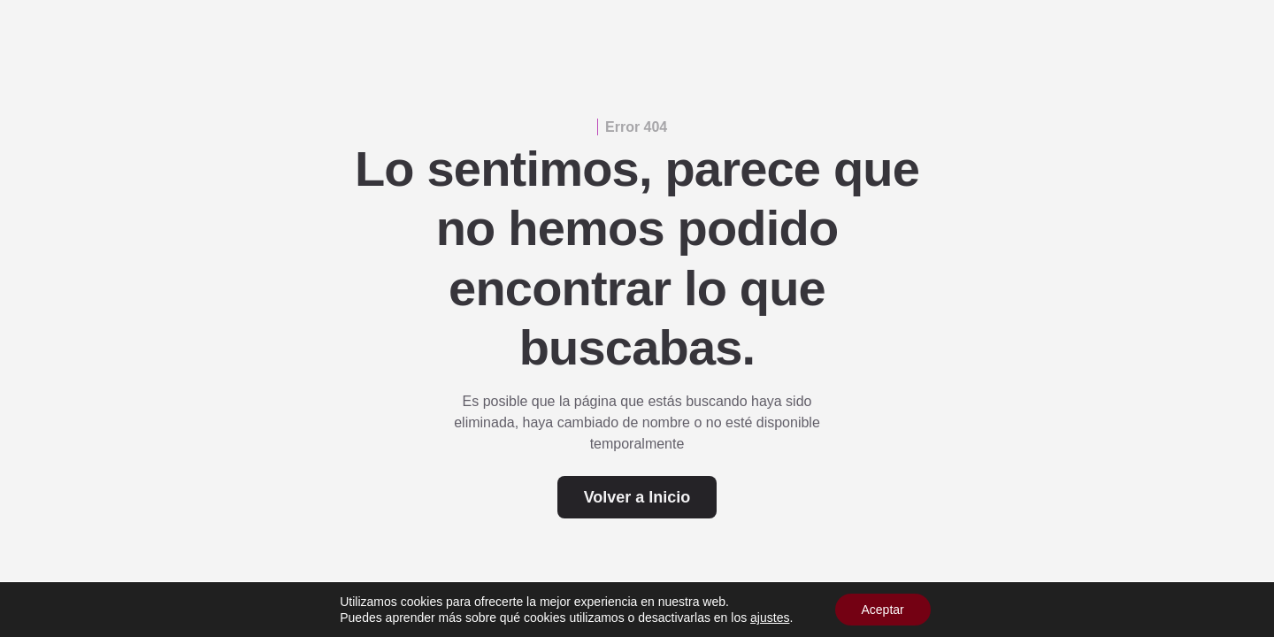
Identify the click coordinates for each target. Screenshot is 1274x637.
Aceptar (883, 609)
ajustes (769, 617)
